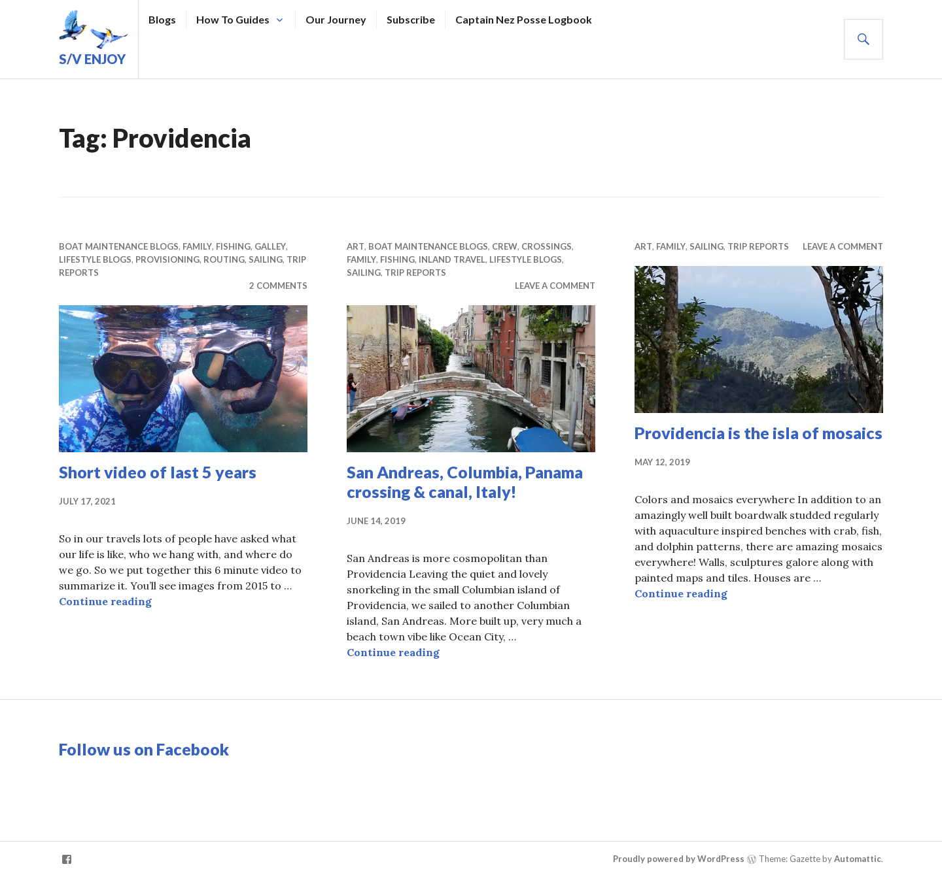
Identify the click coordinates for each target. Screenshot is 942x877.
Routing (224, 259)
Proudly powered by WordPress (678, 858)
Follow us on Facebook (144, 749)
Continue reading (105, 601)
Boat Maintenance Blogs (119, 246)
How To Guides (233, 19)
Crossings (546, 246)
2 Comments (278, 285)
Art (355, 246)
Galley (270, 246)
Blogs (162, 19)
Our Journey (335, 19)
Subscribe (411, 19)
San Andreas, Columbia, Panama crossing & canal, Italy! (465, 481)
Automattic (857, 858)
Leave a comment (555, 285)
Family (197, 246)
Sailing (266, 259)
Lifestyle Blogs (95, 259)
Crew (504, 246)
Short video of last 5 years (157, 472)
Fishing (233, 246)
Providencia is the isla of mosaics (758, 432)
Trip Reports (415, 272)
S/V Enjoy (92, 59)
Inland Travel (452, 259)
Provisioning (167, 259)
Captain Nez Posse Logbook (523, 19)
